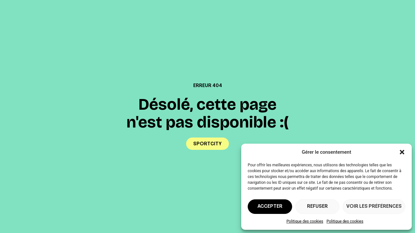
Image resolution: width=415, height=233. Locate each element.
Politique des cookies (304, 221)
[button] (402, 152)
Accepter (269, 206)
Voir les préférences (374, 206)
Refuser (317, 206)
